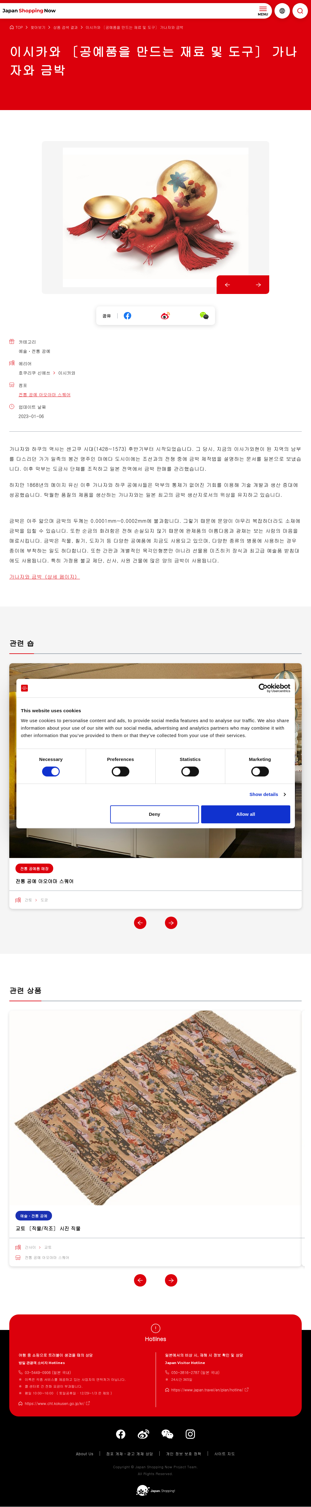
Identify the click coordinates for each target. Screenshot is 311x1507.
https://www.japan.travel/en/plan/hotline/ (207, 1390)
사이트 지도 (224, 1453)
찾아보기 (38, 27)
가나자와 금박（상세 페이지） (44, 576)
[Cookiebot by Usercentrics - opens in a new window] (263, 688)
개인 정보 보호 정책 (183, 1453)
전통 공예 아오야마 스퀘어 (45, 394)
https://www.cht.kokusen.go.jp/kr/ (54, 1403)
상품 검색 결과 (65, 27)
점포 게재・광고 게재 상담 (129, 1453)
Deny (154, 814)
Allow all (245, 814)
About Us (84, 1453)
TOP (19, 27)
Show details (263, 794)
